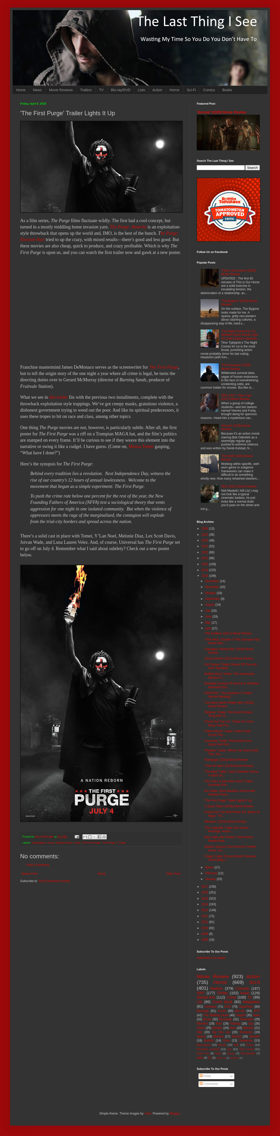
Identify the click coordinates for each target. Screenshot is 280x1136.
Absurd (236, 1036)
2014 (205, 904)
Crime (231, 997)
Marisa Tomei (141, 446)
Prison (250, 1044)
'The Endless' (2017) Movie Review (227, 633)
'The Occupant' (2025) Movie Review (236, 366)
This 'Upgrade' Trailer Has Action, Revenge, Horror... (226, 829)
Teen (219, 1023)
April (208, 628)
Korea (222, 1011)
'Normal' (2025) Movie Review (221, 112)
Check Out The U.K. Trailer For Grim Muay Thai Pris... (229, 723)
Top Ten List (221, 1032)
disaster (254, 1036)
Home (20, 90)
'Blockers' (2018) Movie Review (225, 821)
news (77, 842)
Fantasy (235, 1023)
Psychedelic (248, 1053)
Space (201, 1036)
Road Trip (203, 1053)
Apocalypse (204, 1044)
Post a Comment (37, 865)
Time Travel (246, 1049)
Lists (141, 90)
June (208, 616)
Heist (218, 1053)
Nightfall (234, 1057)
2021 (205, 558)
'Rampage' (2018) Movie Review (226, 760)
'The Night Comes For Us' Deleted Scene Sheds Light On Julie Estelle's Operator (239, 334)
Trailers (86, 90)
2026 (205, 528)
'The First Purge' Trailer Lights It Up (228, 800)
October (211, 593)
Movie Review (213, 976)
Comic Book (222, 1002)
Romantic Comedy (208, 1049)
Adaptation (251, 1002)
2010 (205, 928)
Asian (244, 993)
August (210, 604)
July (208, 610)
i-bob (147, 1113)
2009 (205, 934)
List (199, 1002)
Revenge (203, 1011)
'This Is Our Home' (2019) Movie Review (238, 272)
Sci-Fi (191, 90)
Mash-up (221, 1057)
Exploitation (39, 842)
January (211, 879)
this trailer (58, 397)
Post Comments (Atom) (54, 881)
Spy (251, 1023)
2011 (205, 922)
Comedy (242, 988)
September (213, 599)
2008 (205, 939)
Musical (218, 1036)
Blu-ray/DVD (121, 90)
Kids (236, 1044)
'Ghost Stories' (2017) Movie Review (228, 658)
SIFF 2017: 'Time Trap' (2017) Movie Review (236, 397)
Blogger (175, 1113)
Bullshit (209, 1040)
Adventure (247, 1019)
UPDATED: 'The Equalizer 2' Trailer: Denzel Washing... (228, 694)
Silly (199, 1032)
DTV (257, 1011)
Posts (205, 1076)
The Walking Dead (216, 1015)
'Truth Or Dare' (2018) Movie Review (228, 766)
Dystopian (225, 1019)
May (208, 622)
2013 (205, 910)
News (37, 90)
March (209, 867)
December (212, 581)
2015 (205, 898)
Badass (217, 988)
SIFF (201, 993)
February (211, 873)
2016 (205, 892)
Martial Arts (206, 997)
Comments (209, 1084)
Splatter (217, 1028)
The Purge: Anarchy (128, 226)
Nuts (233, 1028)
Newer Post (29, 873)
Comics (209, 90)
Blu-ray (240, 1011)
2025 (205, 534)
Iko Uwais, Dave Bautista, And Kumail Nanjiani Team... (229, 792)
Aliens (201, 1028)
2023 (205, 546)
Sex (229, 1049)
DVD (228, 1006)
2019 (205, 570)
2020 (205, 564)
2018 (205, 576)
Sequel (240, 1015)
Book (256, 1015)
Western (202, 1023)
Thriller (222, 993)
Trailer (122, 842)
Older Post (173, 873)
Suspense (246, 1040)
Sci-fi (254, 982)
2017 (205, 886)
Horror (175, 90)
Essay (231, 1053)
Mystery (248, 1028)
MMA (200, 1057)
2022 (205, 552)
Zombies (210, 1006)
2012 (205, 916)
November (212, 587)
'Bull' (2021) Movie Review (239, 486)
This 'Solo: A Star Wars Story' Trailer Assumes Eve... (228, 783)
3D (209, 1057)
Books (227, 90)
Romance (245, 1032)
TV (101, 90)
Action (157, 90)
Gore (226, 1040)
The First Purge (163, 367)
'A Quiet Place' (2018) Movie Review (228, 806)
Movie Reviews (61, 90)
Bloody (222, 1044)
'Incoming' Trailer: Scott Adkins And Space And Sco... (227, 742)
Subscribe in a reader (211, 958)
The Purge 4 (109, 842)
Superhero (246, 1006)
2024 (205, 540)
